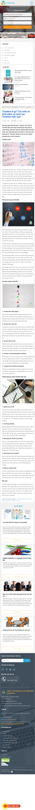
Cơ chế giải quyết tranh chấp (9, 742)
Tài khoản (4, 754)
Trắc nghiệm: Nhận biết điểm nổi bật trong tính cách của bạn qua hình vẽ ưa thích (22, 78)
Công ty (16, 705)
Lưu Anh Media (7, 771)
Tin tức (6, 58)
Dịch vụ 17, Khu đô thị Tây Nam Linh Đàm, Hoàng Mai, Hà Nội (16, 714)
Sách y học (7, 63)
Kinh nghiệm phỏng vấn (10, 53)
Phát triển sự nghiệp (9, 55)
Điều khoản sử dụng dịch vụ (9, 740)
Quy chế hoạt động (6, 736)
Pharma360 (19, 770)
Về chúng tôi (5, 731)
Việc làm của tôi (6, 757)
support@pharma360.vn (9, 719)
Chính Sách (7, 50)
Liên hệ (3, 733)
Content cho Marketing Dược (21, 84)
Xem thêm (17, 540)
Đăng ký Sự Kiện (6, 747)
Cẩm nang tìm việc (9, 47)
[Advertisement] (17, 792)
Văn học (6, 60)
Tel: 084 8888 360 (7, 717)
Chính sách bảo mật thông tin (9, 738)
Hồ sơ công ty (5, 745)
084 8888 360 (12, 680)
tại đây (22, 723)
